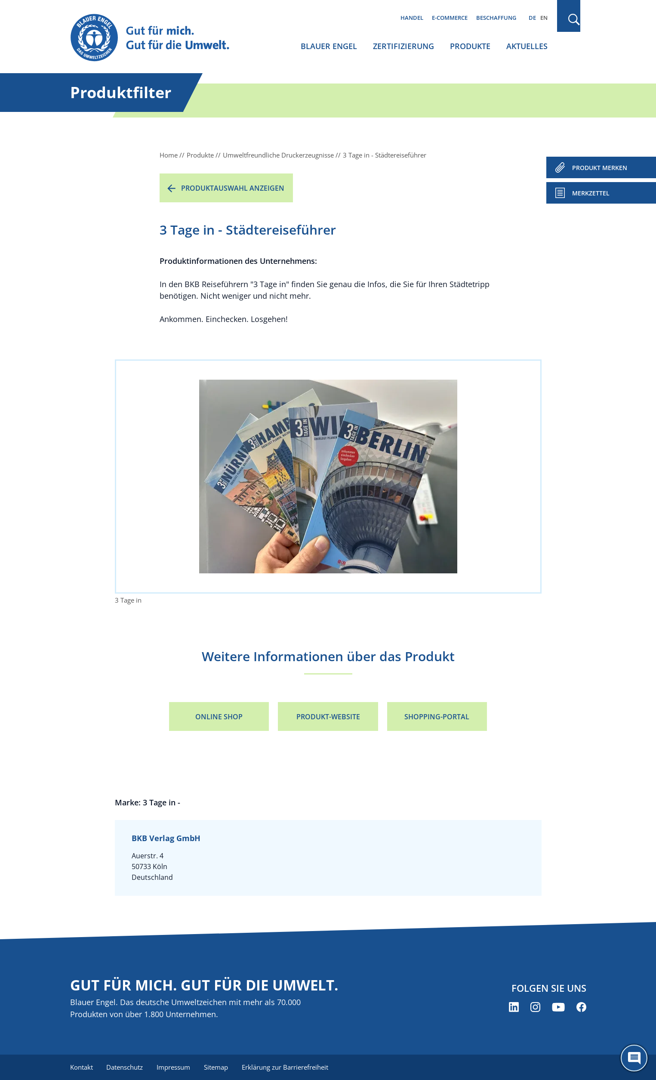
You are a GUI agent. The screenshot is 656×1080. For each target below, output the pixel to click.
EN (544, 18)
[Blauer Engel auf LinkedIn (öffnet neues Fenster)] (514, 1007)
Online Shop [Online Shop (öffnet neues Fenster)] (219, 716)
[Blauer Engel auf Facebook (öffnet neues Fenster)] (581, 1007)
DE (532, 18)
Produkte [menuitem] (470, 46)
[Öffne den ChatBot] (634, 1058)
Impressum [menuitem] (174, 1067)
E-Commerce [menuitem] (450, 18)
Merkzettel (591, 193)
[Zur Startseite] (158, 38)
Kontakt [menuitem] (81, 1067)
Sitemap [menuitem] (216, 1067)
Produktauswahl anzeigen (232, 188)
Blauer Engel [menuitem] (329, 46)
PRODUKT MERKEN (599, 168)
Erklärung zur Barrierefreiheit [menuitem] (285, 1067)
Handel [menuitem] (411, 18)
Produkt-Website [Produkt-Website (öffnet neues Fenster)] (328, 716)
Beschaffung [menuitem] (496, 18)
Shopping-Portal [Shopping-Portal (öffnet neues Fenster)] (436, 716)
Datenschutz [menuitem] (125, 1067)
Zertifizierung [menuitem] (403, 46)
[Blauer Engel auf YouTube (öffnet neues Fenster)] (558, 1007)
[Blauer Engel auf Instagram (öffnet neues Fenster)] (535, 1007)
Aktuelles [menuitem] (527, 46)
